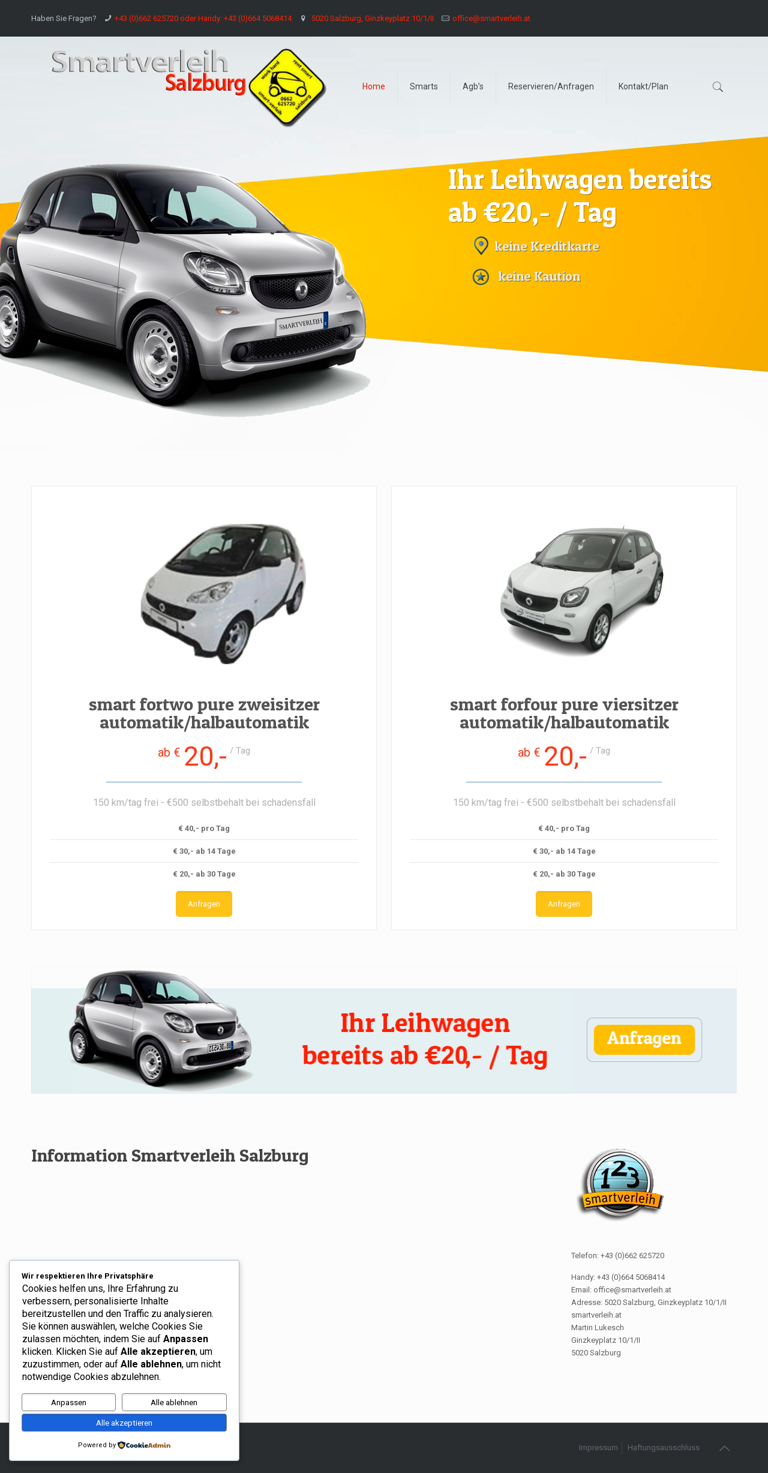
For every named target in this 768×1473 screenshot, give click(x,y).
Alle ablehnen (174, 1402)
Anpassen (68, 1402)
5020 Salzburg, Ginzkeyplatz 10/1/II (372, 18)
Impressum (598, 1447)
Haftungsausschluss (664, 1447)
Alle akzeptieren (124, 1422)
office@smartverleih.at (491, 18)
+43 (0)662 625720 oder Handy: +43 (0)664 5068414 (203, 18)
